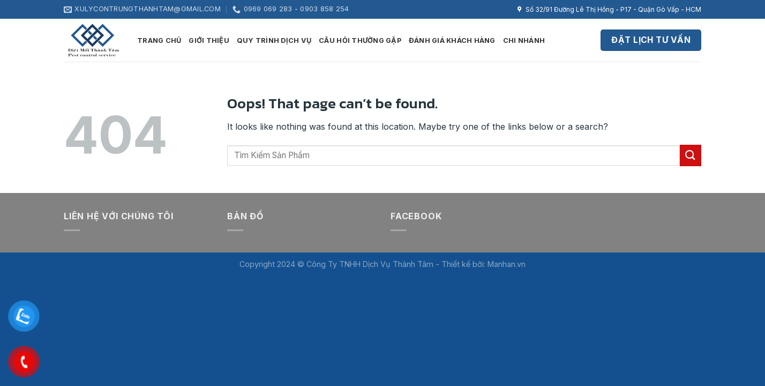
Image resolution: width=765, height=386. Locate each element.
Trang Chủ (159, 40)
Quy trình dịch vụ (274, 40)
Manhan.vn (507, 264)
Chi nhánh (524, 40)
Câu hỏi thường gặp (360, 40)
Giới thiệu (209, 40)
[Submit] (690, 155)
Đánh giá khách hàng (452, 40)
